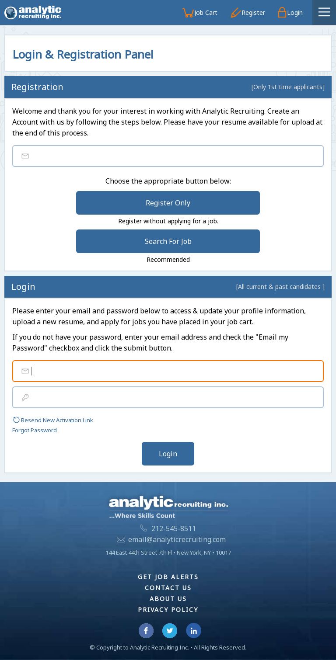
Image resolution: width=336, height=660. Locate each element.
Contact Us (168, 588)
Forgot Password (34, 430)
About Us (168, 598)
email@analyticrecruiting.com (177, 539)
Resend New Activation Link (52, 420)
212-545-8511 (173, 528)
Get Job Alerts (168, 577)
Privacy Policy (168, 609)
